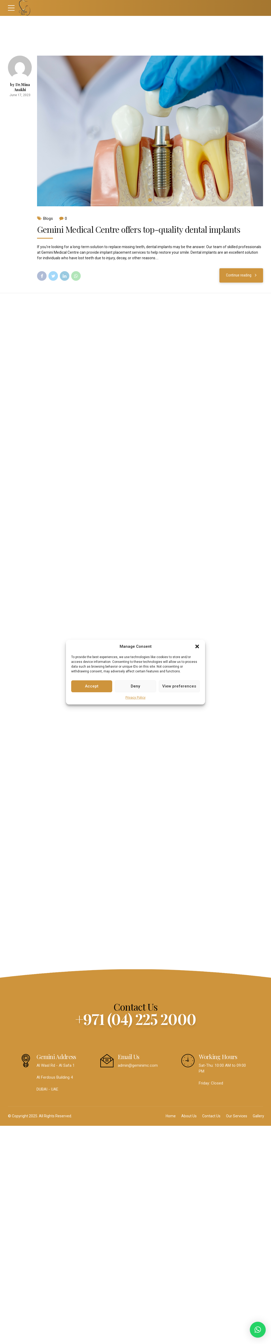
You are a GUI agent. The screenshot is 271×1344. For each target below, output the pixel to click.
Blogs (48, 218)
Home (171, 1116)
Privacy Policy (135, 697)
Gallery (258, 1116)
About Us (189, 1116)
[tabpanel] (150, 131)
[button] (197, 646)
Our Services (236, 1116)
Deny (135, 686)
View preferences (179, 686)
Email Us (128, 1057)
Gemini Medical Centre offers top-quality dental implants (138, 229)
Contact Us (211, 1116)
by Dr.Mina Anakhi (20, 87)
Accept (91, 686)
